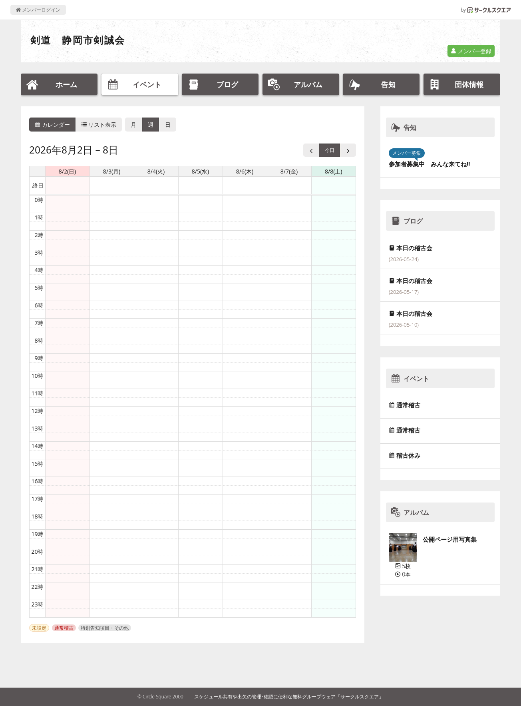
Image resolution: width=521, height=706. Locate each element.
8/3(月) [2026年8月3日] (112, 171)
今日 (329, 150)
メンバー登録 (471, 51)
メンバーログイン (38, 9)
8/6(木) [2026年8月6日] (245, 171)
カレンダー (52, 124)
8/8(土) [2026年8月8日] (333, 171)
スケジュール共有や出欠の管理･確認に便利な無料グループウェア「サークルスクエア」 (289, 696)
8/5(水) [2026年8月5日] (200, 171)
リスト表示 (99, 124)
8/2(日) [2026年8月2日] (67, 171)
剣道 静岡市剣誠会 (77, 39)
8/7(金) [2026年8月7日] (289, 171)
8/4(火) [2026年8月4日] (156, 171)
